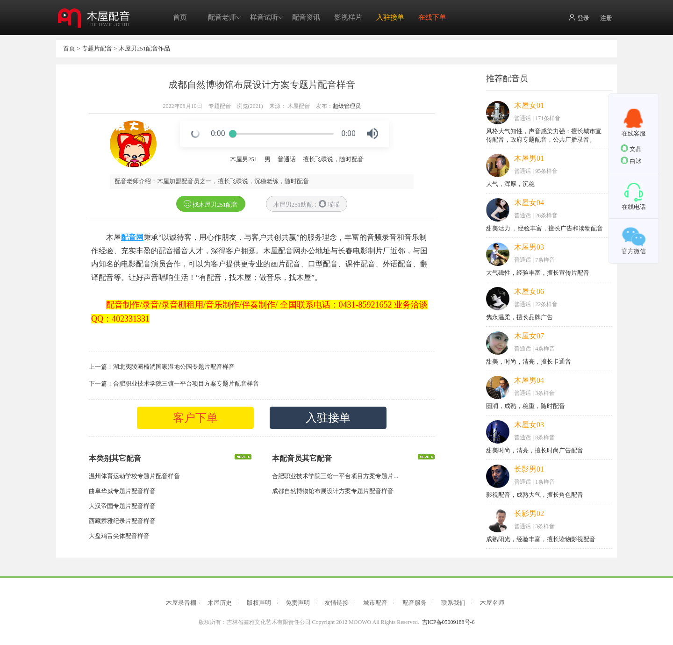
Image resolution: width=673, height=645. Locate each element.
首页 (180, 17)
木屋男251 (244, 159)
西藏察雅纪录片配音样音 (122, 520)
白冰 (631, 161)
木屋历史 (220, 602)
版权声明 (259, 602)
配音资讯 (306, 17)
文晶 (631, 148)
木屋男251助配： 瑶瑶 (306, 204)
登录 (578, 18)
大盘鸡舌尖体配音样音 (119, 535)
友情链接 (336, 602)
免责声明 (298, 602)
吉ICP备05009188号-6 (448, 622)
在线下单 (432, 17)
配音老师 (225, 17)
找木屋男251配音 (211, 204)
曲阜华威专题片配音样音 (122, 490)
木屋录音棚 (181, 602)
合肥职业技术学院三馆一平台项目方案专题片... (335, 476)
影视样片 (348, 17)
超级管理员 (347, 106)
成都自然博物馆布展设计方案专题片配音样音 (333, 490)
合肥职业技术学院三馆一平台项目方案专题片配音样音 (186, 383)
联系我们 (453, 602)
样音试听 (267, 17)
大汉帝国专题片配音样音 (122, 505)
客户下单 (195, 418)
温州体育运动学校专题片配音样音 (134, 476)
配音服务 (414, 602)
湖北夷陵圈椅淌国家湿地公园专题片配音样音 (174, 366)
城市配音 (375, 602)
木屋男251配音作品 (145, 48)
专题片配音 (97, 48)
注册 (606, 18)
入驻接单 (390, 17)
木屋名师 (492, 602)
